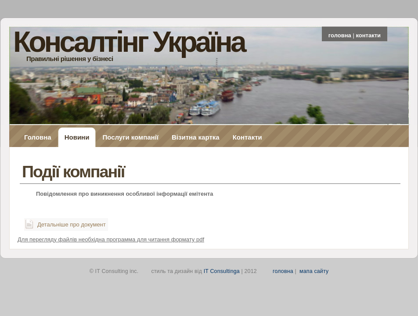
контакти (368, 35)
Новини (77, 137)
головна (339, 35)
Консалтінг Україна (129, 41)
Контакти (247, 137)
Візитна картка (196, 137)
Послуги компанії (130, 137)
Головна (37, 137)
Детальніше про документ (71, 224)
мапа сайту (313, 271)
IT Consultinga (222, 271)
